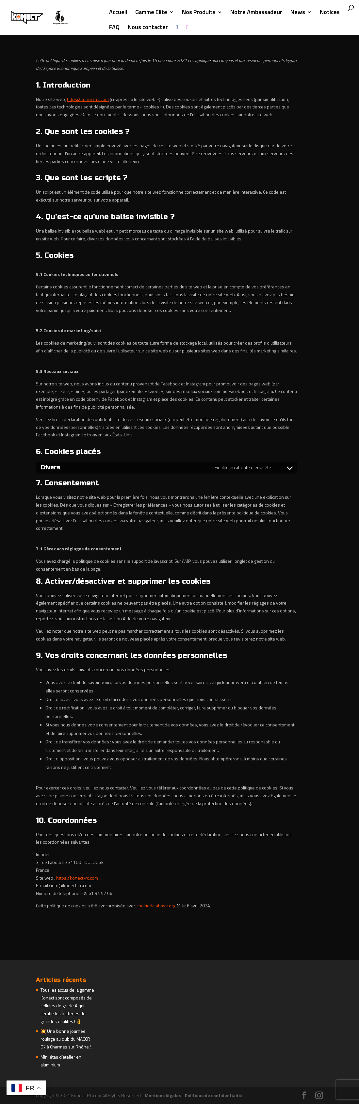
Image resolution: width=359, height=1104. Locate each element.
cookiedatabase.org (156, 905)
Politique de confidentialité (214, 1095)
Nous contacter (148, 28)
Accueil (118, 13)
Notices (330, 13)
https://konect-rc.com (88, 99)
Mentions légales (163, 1095)
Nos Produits (199, 13)
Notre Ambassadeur (256, 13)
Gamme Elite (151, 13)
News (297, 13)
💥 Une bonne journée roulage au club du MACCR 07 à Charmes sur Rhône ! (66, 1039)
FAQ (114, 28)
